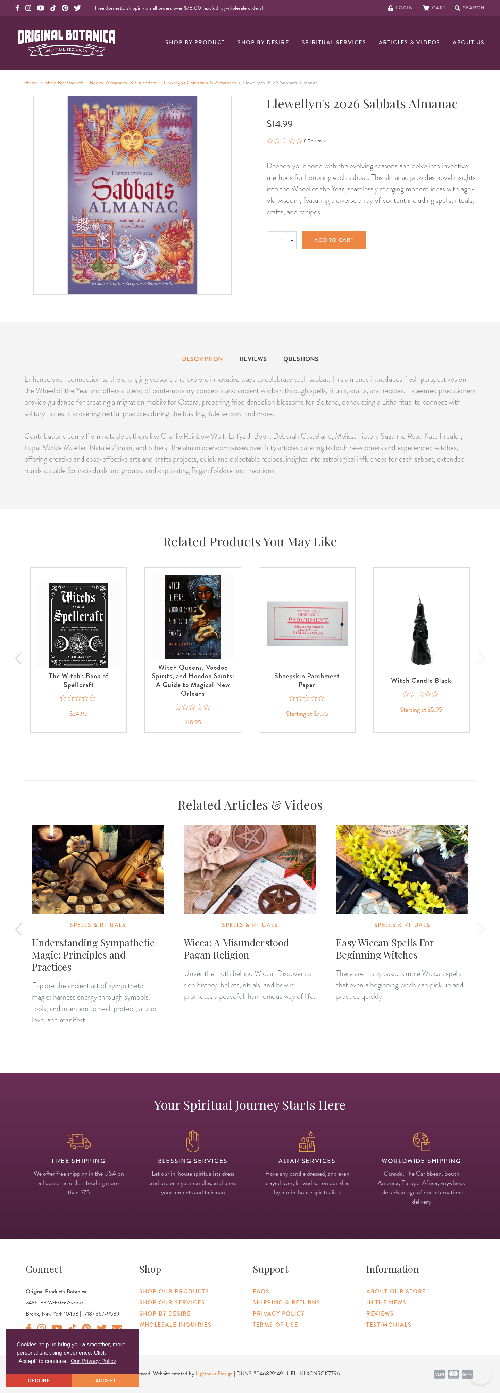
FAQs (261, 1291)
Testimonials (388, 1325)
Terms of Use (275, 1325)
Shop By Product (195, 43)
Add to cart (334, 240)
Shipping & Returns (286, 1303)
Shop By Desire (263, 43)
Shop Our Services (172, 1303)
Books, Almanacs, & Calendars (123, 82)
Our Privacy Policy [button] (93, 1361)
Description (202, 359)
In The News (386, 1303)
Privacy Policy (279, 1314)
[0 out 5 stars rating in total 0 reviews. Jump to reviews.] (296, 140)
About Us (469, 43)
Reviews (253, 359)
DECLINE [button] (39, 1380)
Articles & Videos (409, 43)
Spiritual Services (334, 43)
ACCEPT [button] (105, 1380)
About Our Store (396, 1291)
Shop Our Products (174, 1291)
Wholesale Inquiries (175, 1325)
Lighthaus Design (214, 1373)
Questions (300, 359)
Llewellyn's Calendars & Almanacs (200, 82)
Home (31, 82)
